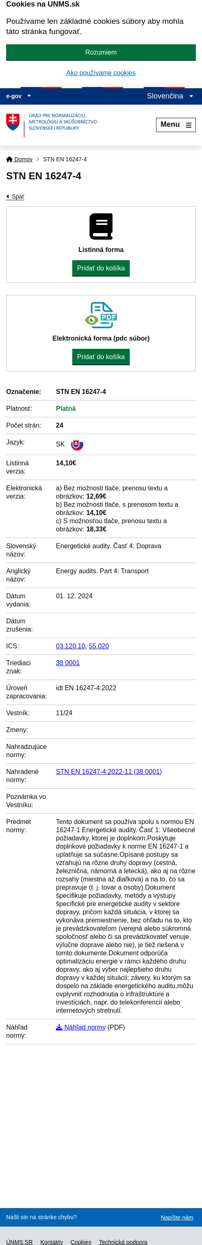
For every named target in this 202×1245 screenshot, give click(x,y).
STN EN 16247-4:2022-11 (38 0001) (109, 771)
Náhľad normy (81, 1027)
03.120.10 (70, 646)
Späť (18, 196)
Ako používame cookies (101, 72)
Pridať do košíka (101, 268)
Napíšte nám (177, 1217)
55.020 (99, 646)
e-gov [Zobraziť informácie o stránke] (18, 96)
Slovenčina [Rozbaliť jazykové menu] (170, 96)
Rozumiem (101, 52)
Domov (19, 159)
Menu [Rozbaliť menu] (176, 124)
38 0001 (68, 662)
